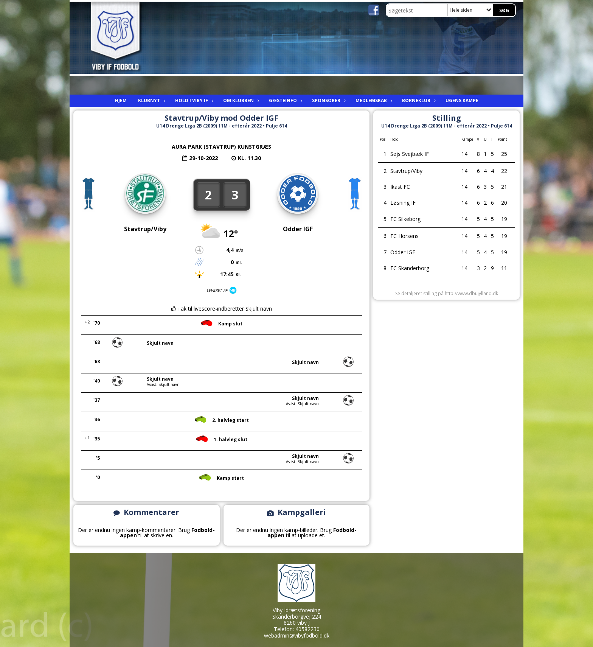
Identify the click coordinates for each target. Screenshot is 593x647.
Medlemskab (373, 100)
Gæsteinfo (285, 100)
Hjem (121, 100)
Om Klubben (240, 100)
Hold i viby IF (193, 100)
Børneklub (418, 100)
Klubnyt (151, 100)
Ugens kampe (462, 100)
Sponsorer (328, 100)
